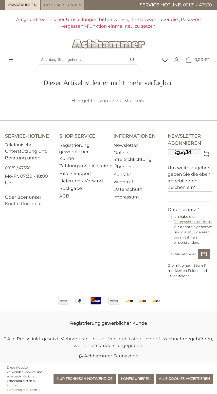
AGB (64, 195)
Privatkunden (22, 5)
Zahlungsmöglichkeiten (85, 165)
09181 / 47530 (197, 4)
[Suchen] (131, 60)
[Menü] (11, 60)
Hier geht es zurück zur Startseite (108, 100)
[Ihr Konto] (177, 60)
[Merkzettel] (165, 60)
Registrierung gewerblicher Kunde (74, 152)
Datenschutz (127, 189)
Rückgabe (70, 188)
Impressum (126, 196)
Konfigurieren (135, 378)
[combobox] (82, 60)
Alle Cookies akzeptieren (184, 378)
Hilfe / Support (75, 173)
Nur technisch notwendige (84, 378)
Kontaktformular (23, 203)
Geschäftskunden (62, 5)
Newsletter (125, 145)
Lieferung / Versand (81, 180)
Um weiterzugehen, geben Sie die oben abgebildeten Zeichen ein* (190, 177)
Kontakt (122, 174)
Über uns (123, 166)
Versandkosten (124, 338)
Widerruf (123, 181)
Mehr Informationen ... (23, 390)
